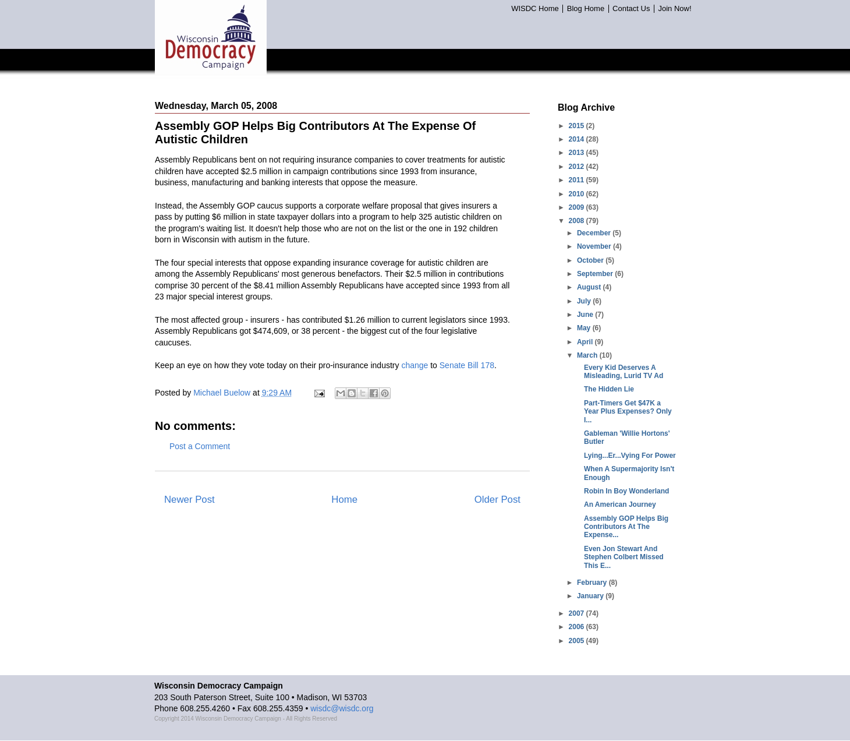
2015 (577, 126)
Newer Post (189, 499)
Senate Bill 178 (467, 365)
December (594, 233)
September (596, 274)
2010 (577, 194)
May (585, 328)
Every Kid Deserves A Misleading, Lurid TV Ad (623, 372)
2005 (577, 641)
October (591, 260)
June (586, 314)
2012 (577, 167)
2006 (577, 627)
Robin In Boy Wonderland (626, 491)
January (591, 596)
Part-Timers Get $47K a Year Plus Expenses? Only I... (628, 411)
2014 (577, 139)
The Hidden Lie (609, 389)
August (590, 287)
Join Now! (674, 9)
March (588, 355)
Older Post (497, 499)
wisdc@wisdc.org (341, 708)
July (585, 301)
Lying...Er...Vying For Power (630, 455)
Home (344, 499)
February (593, 582)
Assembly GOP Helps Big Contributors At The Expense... (626, 526)
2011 (577, 180)
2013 (577, 153)
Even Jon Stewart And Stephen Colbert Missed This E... (624, 557)
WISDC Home (535, 9)
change (414, 365)
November (595, 246)
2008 (577, 221)
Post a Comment (199, 446)
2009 (577, 207)
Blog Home (585, 9)
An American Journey (620, 504)
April (586, 342)
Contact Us (631, 9)
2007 (577, 613)
